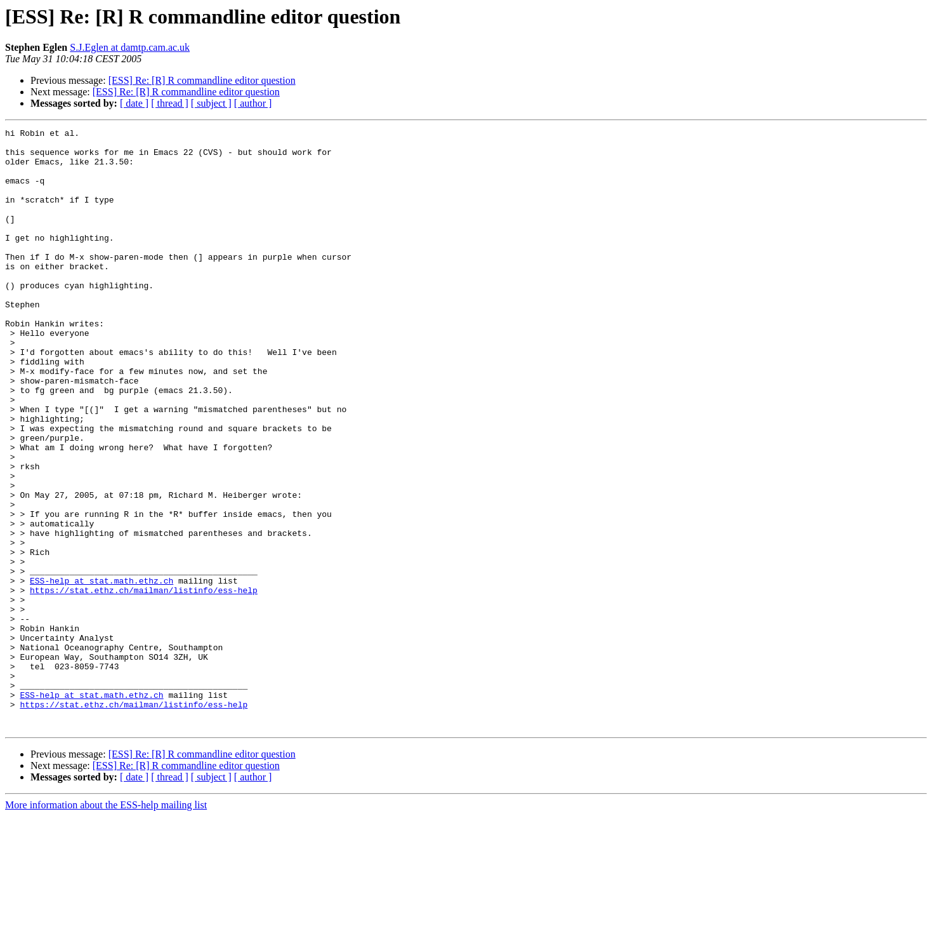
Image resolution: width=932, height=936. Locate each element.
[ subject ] (211, 103)
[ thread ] (169, 103)
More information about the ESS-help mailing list (106, 924)
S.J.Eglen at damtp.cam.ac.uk (130, 47)
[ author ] (253, 103)
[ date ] (134, 103)
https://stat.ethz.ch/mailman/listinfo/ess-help (144, 683)
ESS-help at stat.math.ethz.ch (101, 672)
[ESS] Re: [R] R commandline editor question (202, 80)
